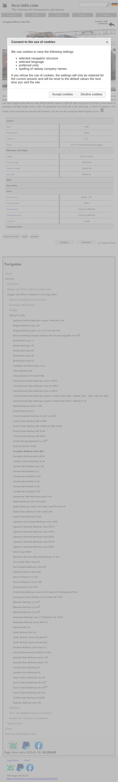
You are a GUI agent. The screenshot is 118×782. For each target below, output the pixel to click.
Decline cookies (91, 94)
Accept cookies (62, 94)
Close (107, 42)
